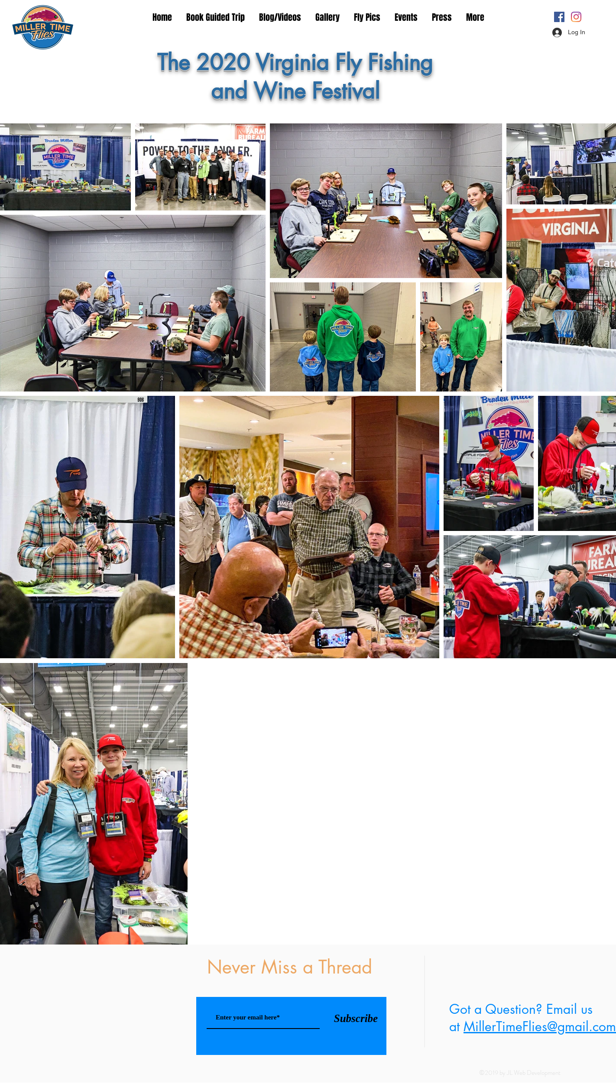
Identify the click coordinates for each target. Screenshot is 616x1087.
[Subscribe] (356, 1018)
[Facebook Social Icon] (559, 17)
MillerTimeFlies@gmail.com (540, 1026)
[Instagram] (576, 17)
